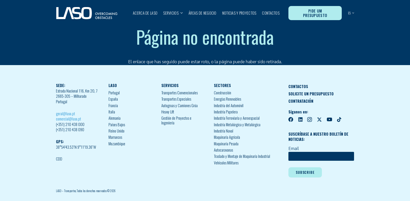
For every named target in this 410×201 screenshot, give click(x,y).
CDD (59, 159)
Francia (113, 105)
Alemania (115, 118)
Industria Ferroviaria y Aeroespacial (237, 118)
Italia (112, 111)
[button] (181, 13)
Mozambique (117, 143)
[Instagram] (309, 120)
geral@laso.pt (65, 113)
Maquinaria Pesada (226, 143)
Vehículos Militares (226, 162)
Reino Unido (116, 131)
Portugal (114, 92)
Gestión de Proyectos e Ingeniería (176, 120)
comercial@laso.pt (68, 119)
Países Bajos (117, 124)
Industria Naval (223, 131)
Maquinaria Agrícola (227, 137)
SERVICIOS (170, 85)
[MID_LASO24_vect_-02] (87, 13)
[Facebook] (290, 119)
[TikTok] (339, 119)
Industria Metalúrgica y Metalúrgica (237, 124)
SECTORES (222, 85)
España (113, 99)
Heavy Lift (167, 111)
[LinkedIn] (300, 119)
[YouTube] (329, 119)
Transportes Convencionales (179, 92)
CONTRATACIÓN (300, 101)
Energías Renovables (227, 99)
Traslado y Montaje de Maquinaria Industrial (242, 156)
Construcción (222, 92)
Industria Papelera (226, 111)
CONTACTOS (298, 86)
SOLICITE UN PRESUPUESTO (311, 93)
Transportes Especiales (176, 99)
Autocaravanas (223, 150)
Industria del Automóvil (228, 105)
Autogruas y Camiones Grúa (179, 105)
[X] (319, 119)
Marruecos (115, 137)
